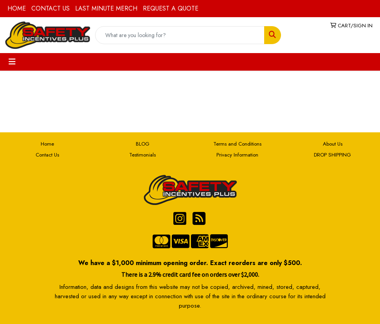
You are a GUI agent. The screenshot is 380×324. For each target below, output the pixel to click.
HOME (16, 8)
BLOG (142, 144)
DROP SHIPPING (332, 154)
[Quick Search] (180, 35)
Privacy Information (237, 154)
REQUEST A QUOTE (170, 8)
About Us (332, 144)
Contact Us (47, 154)
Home (47, 144)
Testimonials (142, 154)
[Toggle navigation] (12, 62)
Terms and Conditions (237, 144)
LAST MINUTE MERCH (106, 8)
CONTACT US (50, 8)
